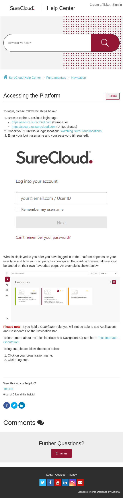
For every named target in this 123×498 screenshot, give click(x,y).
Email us (62, 453)
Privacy (72, 474)
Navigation (78, 77)
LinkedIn (21, 405)
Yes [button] (5, 389)
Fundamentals (56, 77)
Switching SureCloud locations (81, 131)
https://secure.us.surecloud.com (34, 126)
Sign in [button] (117, 4)
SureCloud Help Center (25, 77)
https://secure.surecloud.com (31, 122)
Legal (49, 474)
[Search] (61, 43)
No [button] (11, 389)
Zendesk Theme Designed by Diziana (99, 491)
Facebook (6, 405)
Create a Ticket (100, 4)
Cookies (60, 474)
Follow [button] (113, 95)
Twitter (14, 405)
